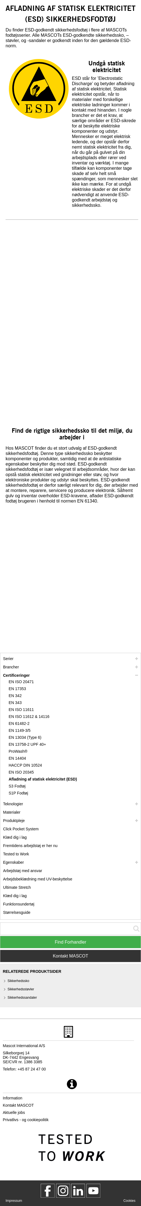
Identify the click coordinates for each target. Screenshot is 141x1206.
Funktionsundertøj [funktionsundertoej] (18, 904)
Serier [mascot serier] (8, 658)
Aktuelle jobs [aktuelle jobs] (14, 1112)
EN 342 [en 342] (15, 695)
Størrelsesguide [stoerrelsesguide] (16, 912)
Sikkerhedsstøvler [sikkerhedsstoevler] (21, 989)
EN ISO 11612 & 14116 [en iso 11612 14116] (29, 716)
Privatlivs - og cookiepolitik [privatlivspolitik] (25, 1120)
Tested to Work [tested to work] (16, 854)
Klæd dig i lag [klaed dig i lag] (15, 837)
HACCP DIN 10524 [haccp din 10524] (25, 765)
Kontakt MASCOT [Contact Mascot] (70, 956)
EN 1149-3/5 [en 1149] (20, 730)
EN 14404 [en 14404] (17, 758)
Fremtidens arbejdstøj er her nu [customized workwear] (30, 845)
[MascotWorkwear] (48, 1191)
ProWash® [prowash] (18, 751)
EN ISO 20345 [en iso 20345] (21, 772)
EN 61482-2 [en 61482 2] (19, 723)
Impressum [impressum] (14, 1201)
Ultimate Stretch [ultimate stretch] (17, 887)
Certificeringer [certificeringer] (16, 675)
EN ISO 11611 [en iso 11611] (21, 709)
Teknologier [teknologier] (13, 804)
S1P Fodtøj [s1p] (18, 793)
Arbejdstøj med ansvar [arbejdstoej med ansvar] (22, 870)
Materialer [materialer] (11, 812)
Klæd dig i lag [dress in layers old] (15, 896)
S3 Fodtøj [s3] (17, 786)
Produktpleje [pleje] (14, 820)
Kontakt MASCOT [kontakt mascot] (18, 1105)
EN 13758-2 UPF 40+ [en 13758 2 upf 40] (27, 744)
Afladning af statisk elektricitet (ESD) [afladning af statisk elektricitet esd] (43, 779)
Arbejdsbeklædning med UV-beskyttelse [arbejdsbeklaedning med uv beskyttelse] (37, 879)
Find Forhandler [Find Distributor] (70, 942)
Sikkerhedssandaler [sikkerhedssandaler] (22, 998)
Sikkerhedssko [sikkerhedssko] (18, 981)
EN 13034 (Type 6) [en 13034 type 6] (25, 737)
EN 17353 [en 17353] (17, 688)
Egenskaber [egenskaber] (13, 862)
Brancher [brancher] (11, 667)
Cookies (129, 1201)
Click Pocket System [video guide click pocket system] (21, 829)
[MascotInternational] (93, 1191)
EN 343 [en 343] (15, 702)
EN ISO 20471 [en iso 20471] (21, 682)
